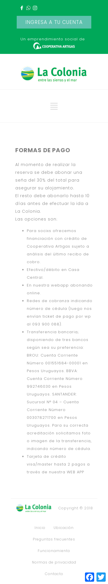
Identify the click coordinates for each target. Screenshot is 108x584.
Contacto (54, 574)
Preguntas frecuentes (54, 539)
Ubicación (64, 528)
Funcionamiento (54, 551)
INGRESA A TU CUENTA (54, 22)
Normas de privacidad (54, 562)
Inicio (40, 528)
